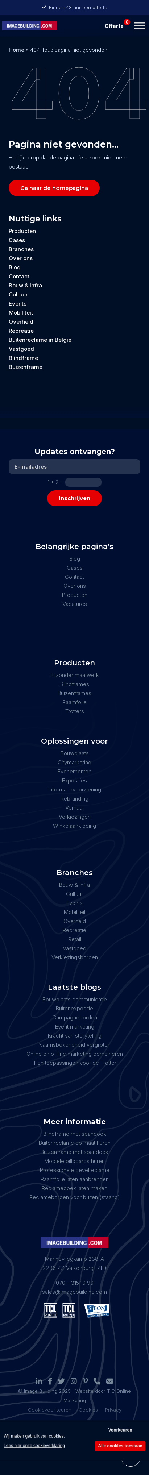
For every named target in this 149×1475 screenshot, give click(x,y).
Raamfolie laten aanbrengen (75, 1179)
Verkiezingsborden (74, 957)
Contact (19, 276)
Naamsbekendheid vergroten (74, 1044)
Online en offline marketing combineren (74, 1053)
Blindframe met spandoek (74, 1133)
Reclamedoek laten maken (74, 1188)
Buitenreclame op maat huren (75, 1142)
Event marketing (74, 1026)
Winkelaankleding (74, 825)
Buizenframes (74, 693)
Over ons (21, 258)
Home (16, 49)
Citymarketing (74, 762)
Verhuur (74, 807)
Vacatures (74, 604)
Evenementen (74, 771)
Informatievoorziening (74, 789)
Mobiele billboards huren (74, 1161)
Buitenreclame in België (40, 339)
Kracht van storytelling (75, 1035)
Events (17, 303)
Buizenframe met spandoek (74, 1151)
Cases (17, 240)
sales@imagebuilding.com (74, 1291)
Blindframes (74, 684)
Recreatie (21, 330)
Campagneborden (74, 1017)
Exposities (74, 780)
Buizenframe (25, 366)
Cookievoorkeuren (49, 1410)
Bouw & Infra (25, 285)
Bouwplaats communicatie (74, 999)
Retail (74, 939)
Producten (22, 231)
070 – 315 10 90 (75, 1282)
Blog (15, 267)
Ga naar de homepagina (54, 187)
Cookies (88, 1410)
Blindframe (23, 357)
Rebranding (74, 798)
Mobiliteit (21, 312)
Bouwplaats (75, 753)
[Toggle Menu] (139, 25)
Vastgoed (21, 348)
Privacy (113, 1410)
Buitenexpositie (74, 1008)
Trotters (74, 711)
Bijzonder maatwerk (74, 675)
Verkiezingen (75, 816)
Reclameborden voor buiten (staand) (74, 1197)
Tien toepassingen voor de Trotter (74, 1062)
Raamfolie (74, 702)
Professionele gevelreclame (74, 1170)
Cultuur (18, 294)
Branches (21, 249)
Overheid (21, 321)
